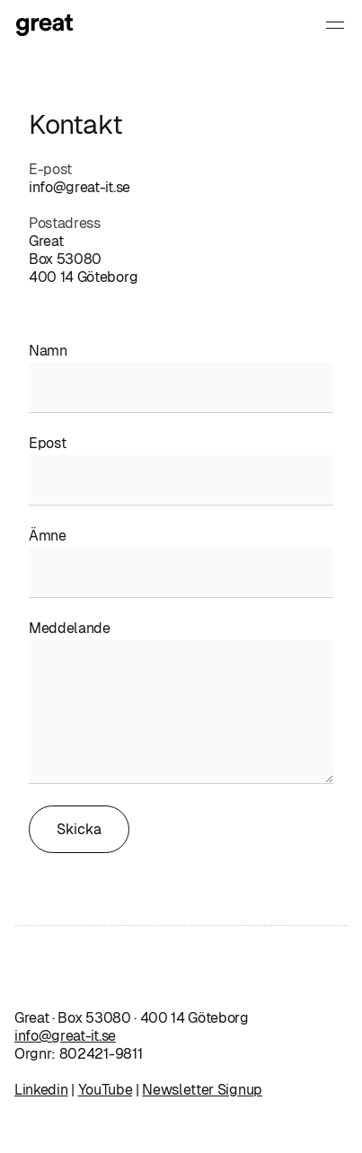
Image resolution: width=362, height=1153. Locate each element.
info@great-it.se (79, 187)
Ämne (47, 535)
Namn (48, 350)
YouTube (105, 1089)
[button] (335, 25)
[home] (67, 25)
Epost (47, 443)
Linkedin (40, 1089)
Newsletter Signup (202, 1089)
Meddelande (69, 628)
